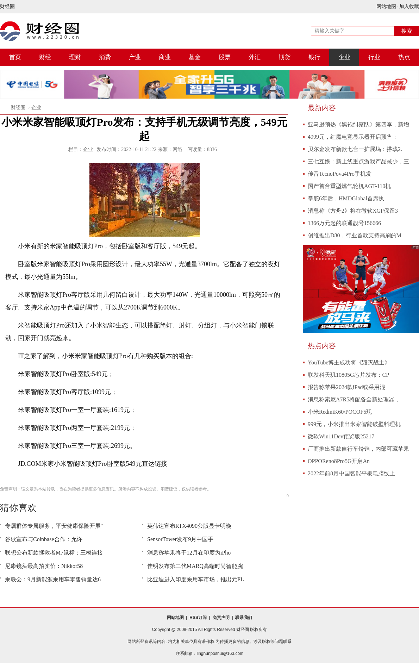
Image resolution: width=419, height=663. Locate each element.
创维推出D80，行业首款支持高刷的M (354, 235)
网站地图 (386, 6)
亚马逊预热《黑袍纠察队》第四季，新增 (358, 124)
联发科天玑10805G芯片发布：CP (348, 375)
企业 (344, 57)
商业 (165, 57)
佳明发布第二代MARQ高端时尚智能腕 (195, 566)
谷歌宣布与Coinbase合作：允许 (43, 539)
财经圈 (7, 6)
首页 (15, 57)
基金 (195, 57)
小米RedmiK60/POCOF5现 (340, 412)
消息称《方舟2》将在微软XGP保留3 (353, 211)
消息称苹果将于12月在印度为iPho (189, 553)
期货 (284, 57)
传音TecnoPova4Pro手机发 (339, 174)
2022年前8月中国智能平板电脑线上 (351, 473)
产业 (135, 57)
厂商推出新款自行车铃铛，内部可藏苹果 (358, 449)
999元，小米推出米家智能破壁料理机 (354, 424)
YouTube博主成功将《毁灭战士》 (349, 362)
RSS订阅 (198, 617)
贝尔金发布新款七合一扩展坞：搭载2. (355, 149)
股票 (225, 57)
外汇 (255, 57)
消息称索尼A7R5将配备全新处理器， (354, 399)
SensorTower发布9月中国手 (180, 539)
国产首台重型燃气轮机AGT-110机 (349, 186)
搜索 (406, 31)
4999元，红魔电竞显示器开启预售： (353, 137)
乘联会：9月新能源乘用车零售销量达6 (53, 579)
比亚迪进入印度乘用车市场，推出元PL (195, 579)
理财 (75, 57)
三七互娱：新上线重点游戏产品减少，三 (358, 161)
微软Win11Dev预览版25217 (341, 436)
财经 (45, 57)
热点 (404, 57)
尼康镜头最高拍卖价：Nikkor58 (44, 566)
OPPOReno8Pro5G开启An (339, 461)
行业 (374, 57)
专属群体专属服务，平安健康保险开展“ (54, 526)
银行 (314, 57)
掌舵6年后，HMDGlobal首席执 (346, 198)
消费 (105, 57)
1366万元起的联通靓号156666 (344, 223)
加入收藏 (409, 6)
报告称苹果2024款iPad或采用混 (346, 387)
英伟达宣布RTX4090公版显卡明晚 (189, 526)
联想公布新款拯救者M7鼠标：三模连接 (54, 553)
